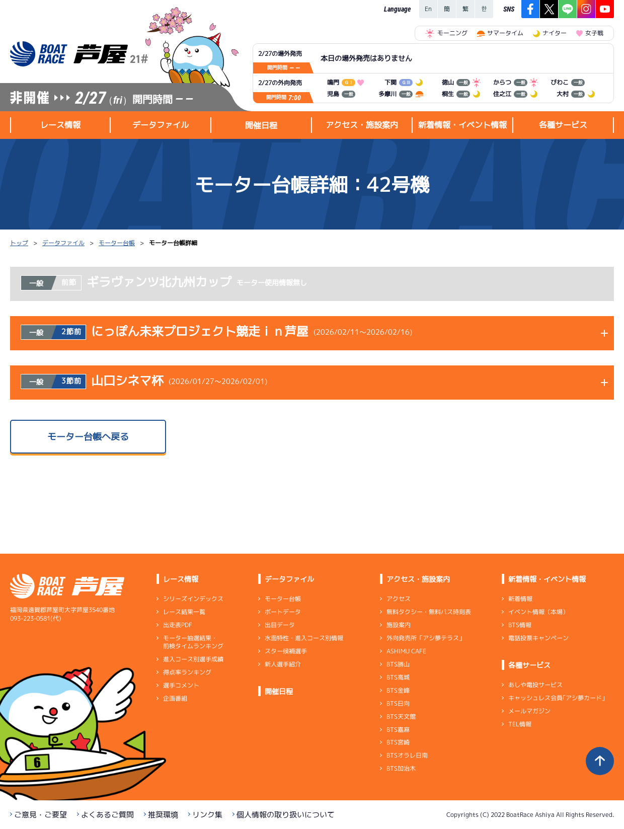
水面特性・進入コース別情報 (304, 638)
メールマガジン (529, 711)
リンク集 (207, 814)
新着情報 (520, 598)
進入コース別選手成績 (193, 659)
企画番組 (175, 698)
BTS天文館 (401, 716)
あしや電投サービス (535, 685)
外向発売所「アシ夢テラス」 (425, 638)
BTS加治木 (401, 768)
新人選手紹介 (283, 664)
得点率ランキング (187, 672)
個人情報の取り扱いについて (286, 814)
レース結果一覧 (184, 612)
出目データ (280, 625)
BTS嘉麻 (398, 729)
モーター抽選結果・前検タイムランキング (193, 642)
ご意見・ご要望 (40, 814)
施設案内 (398, 625)
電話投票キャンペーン (538, 638)
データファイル (63, 243)
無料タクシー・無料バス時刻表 (428, 612)
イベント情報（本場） (538, 612)
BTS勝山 (398, 664)
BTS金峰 (398, 690)
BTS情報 (519, 625)
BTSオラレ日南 (407, 755)
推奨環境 (163, 814)
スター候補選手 (286, 651)
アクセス (398, 598)
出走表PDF (177, 625)
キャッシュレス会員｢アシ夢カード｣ (556, 698)
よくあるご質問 (107, 814)
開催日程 (261, 125)
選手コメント (181, 685)
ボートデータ (283, 612)
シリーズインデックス (193, 598)
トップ (19, 243)
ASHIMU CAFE (406, 651)
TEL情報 (519, 724)
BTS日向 (398, 703)
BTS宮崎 (398, 742)
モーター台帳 (117, 243)
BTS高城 (398, 677)
